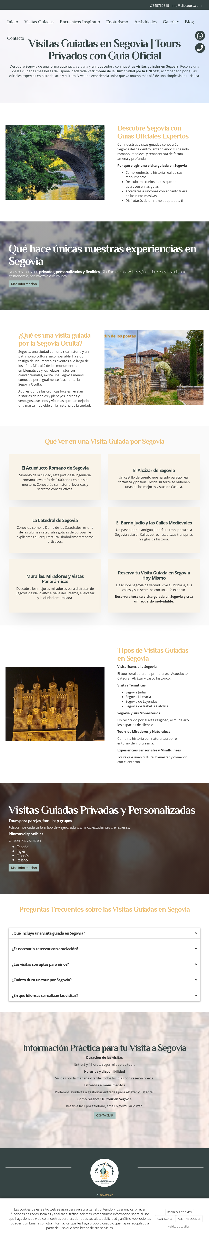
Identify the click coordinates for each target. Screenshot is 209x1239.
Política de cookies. (179, 1226)
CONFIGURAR (165, 1219)
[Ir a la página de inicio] (2, 22)
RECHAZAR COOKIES (179, 1212)
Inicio (12, 21)
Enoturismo (117, 21)
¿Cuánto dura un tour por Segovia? (41, 980)
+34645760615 (105, 1195)
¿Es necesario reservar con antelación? (45, 948)
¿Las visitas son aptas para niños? (40, 964)
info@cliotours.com (186, 5)
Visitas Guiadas (39, 21)
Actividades (145, 21)
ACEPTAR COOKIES (189, 1219)
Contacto (15, 38)
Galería (171, 21)
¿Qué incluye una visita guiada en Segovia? (48, 933)
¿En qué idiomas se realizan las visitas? (45, 995)
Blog (189, 21)
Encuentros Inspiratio (80, 21)
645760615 (160, 5)
